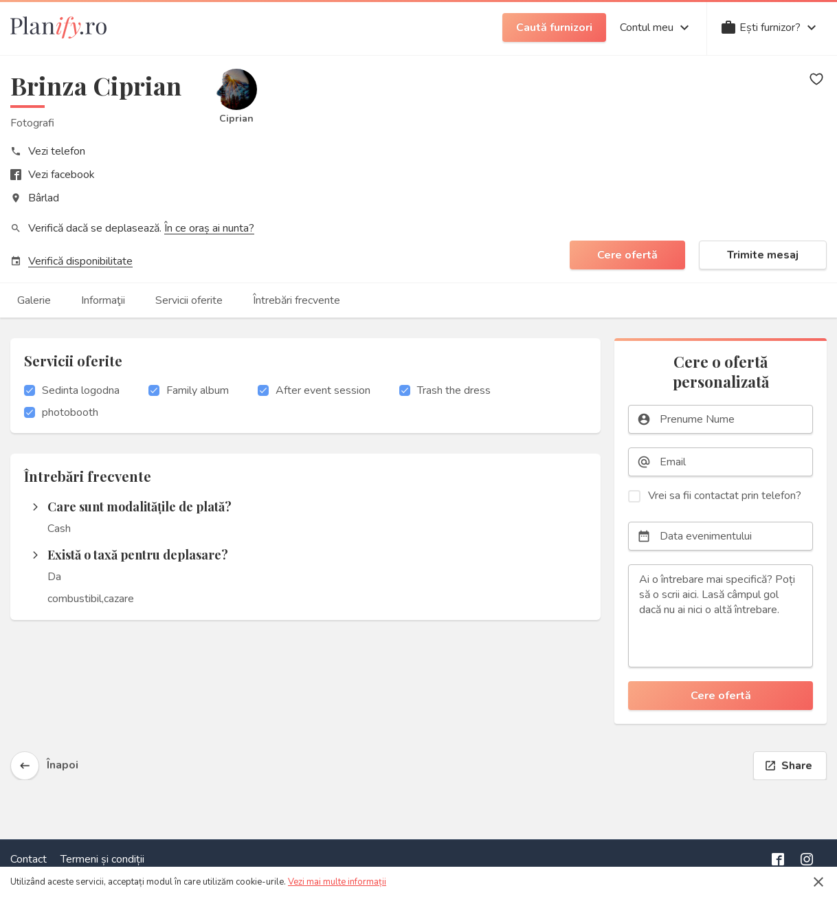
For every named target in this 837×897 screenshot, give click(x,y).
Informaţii (103, 300)
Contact (28, 859)
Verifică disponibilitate (80, 261)
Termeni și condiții (102, 859)
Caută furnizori (554, 27)
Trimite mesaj (763, 255)
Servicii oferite (189, 300)
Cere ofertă (627, 255)
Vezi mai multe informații (337, 882)
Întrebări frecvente (296, 300)
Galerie (34, 300)
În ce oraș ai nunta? (209, 228)
